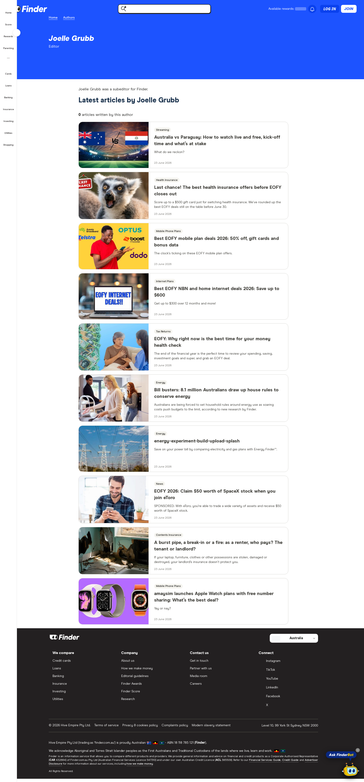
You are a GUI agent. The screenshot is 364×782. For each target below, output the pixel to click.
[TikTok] (294, 673)
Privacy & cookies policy (147, 728)
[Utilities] (8, 130)
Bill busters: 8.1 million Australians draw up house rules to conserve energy (223, 396)
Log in (329, 8)
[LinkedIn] (294, 691)
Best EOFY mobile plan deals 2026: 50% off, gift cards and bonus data (223, 244)
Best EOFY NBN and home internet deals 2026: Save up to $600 (223, 294)
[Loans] (8, 82)
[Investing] (8, 118)
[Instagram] (294, 664)
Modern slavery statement (218, 728)
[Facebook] (294, 700)
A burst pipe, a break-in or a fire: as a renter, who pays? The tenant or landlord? (225, 548)
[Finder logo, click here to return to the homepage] (49, 8)
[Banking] (8, 94)
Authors (76, 17)
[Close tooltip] (358, 750)
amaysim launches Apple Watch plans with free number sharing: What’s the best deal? (221, 599)
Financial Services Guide (272, 763)
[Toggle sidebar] (16, 32)
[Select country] (301, 641)
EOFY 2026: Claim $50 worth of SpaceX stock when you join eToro (222, 497)
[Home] (8, 10)
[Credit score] (8, 21)
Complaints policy (182, 728)
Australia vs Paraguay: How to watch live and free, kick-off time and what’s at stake (224, 142)
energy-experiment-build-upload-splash (204, 444)
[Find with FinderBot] (171, 8)
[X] (294, 709)
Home (60, 17)
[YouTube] (294, 682)
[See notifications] (312, 9)
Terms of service (113, 728)
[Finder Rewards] (8, 33)
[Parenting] (8, 45)
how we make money (147, 767)
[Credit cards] (8, 71)
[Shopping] (8, 142)
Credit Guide (297, 763)
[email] (59, 58)
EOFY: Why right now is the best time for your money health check (219, 344)
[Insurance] (8, 106)
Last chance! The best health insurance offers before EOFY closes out (224, 193)
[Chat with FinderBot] (350, 769)
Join (348, 9)
